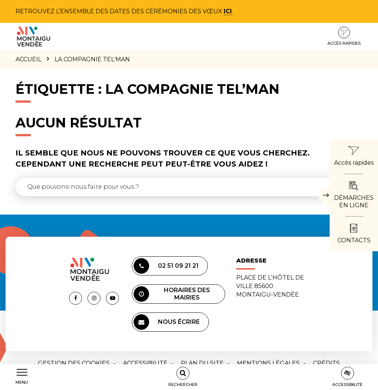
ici (228, 11)
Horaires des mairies (172, 294)
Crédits (326, 363)
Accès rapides (344, 36)
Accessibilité (145, 363)
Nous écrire (167, 322)
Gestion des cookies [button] (74, 363)
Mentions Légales (268, 363)
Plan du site (202, 363)
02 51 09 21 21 (166, 266)
